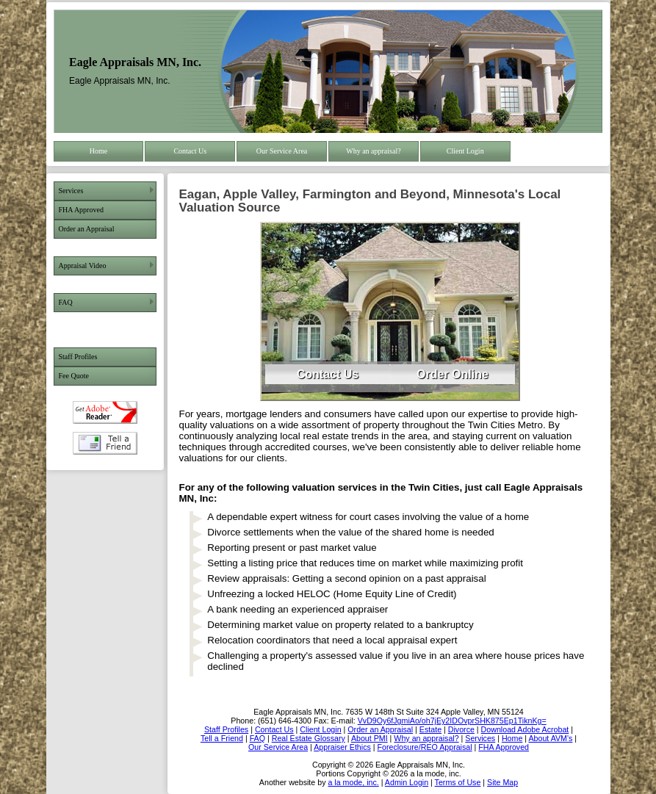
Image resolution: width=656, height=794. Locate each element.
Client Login (465, 151)
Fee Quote (74, 376)
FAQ (66, 302)
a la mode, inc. (353, 782)
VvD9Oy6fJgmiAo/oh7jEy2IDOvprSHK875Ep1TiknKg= (452, 720)
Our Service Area (281, 151)
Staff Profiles (78, 357)
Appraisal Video (83, 265)
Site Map (502, 782)
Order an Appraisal (87, 229)
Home (98, 151)
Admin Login (406, 782)
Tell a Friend (105, 443)
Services (71, 191)
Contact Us (189, 151)
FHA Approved (81, 210)
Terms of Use (458, 782)
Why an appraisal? (373, 151)
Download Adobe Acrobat (105, 412)
